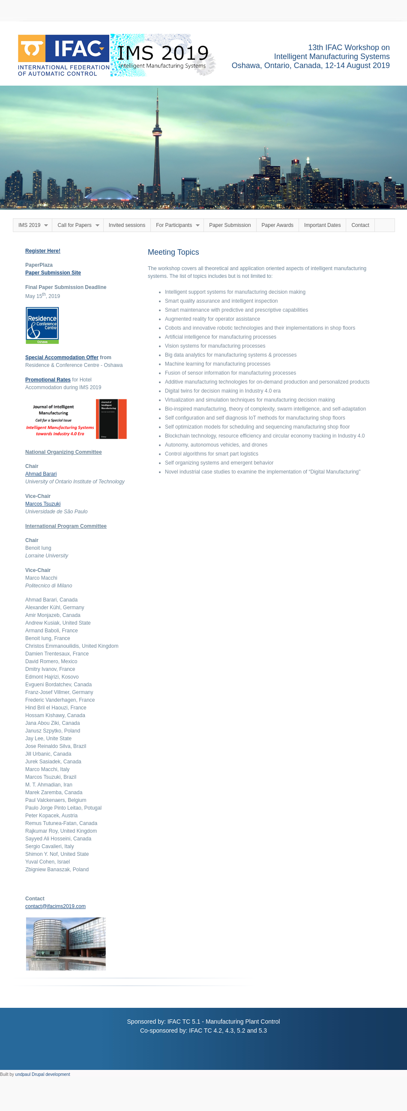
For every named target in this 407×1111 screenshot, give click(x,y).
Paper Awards (278, 225)
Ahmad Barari (41, 474)
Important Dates (322, 225)
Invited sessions (127, 225)
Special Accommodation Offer (62, 357)
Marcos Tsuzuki (42, 504)
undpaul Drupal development (42, 1074)
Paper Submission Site (53, 273)
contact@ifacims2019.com (55, 906)
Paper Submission (230, 225)
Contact (360, 225)
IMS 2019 (30, 225)
